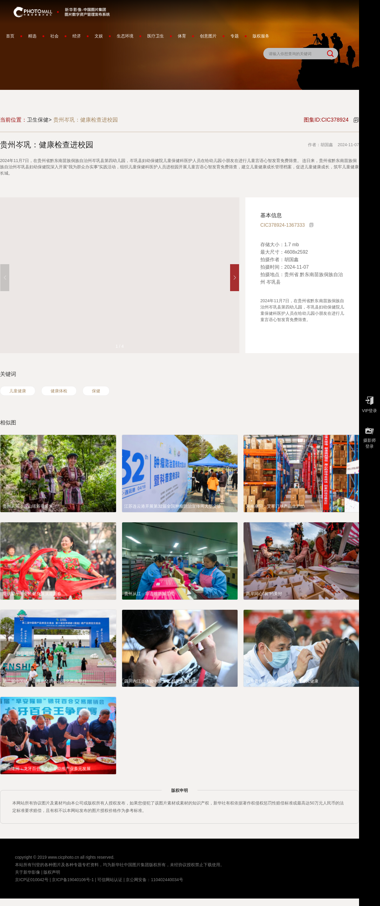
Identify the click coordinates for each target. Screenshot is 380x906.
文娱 (99, 36)
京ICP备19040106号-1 (73, 879)
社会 (54, 36)
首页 (10, 36)
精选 (32, 36)
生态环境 (125, 36)
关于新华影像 (27, 872)
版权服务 (261, 36)
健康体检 (59, 390)
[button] (234, 277)
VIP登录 (369, 403)
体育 (182, 36)
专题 (234, 36)
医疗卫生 (155, 36)
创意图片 (208, 36)
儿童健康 (17, 390)
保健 (96, 390)
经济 (76, 36)
